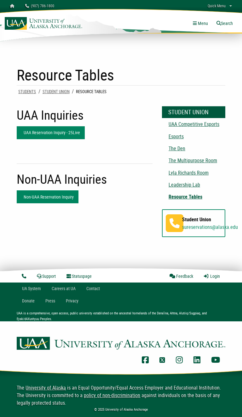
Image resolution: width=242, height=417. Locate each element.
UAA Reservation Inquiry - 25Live (51, 132)
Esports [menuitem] (176, 136)
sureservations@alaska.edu (210, 226)
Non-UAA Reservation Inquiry (48, 197)
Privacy (72, 301)
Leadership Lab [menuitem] (184, 184)
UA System (31, 288)
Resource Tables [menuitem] (185, 196)
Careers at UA (64, 288)
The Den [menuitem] (177, 148)
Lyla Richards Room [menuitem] (189, 172)
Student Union (56, 91)
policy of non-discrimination (112, 395)
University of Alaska (46, 387)
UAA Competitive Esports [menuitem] (194, 124)
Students (27, 91)
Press (50, 301)
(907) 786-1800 (39, 5)
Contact (93, 288)
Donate (28, 301)
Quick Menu (217, 5)
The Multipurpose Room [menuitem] (193, 160)
